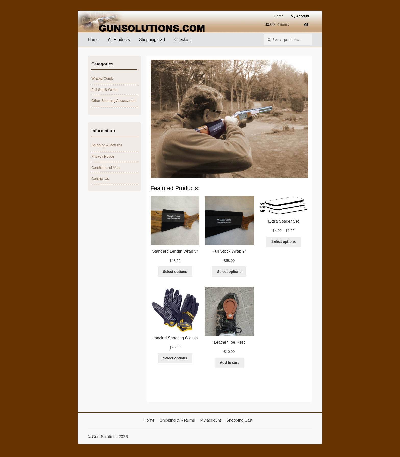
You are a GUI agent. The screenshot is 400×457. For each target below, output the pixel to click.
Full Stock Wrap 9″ (229, 251)
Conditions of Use (105, 168)
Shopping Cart (152, 39)
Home (278, 16)
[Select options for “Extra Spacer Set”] (283, 242)
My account (210, 420)
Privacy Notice (102, 156)
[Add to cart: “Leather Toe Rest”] (229, 363)
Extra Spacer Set (283, 221)
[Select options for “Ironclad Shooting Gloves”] (175, 358)
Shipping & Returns (106, 145)
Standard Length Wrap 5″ (175, 251)
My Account (300, 16)
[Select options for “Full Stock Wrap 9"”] (229, 271)
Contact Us (100, 179)
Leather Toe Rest (229, 342)
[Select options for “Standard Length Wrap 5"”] (175, 271)
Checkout (183, 39)
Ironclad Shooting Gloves (175, 338)
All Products (119, 39)
